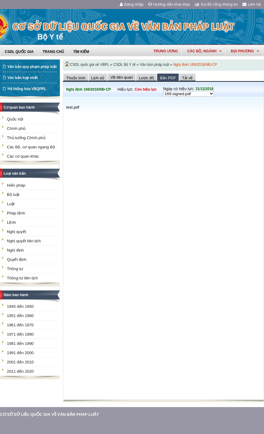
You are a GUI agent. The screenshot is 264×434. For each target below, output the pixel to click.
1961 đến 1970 (20, 325)
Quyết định (16, 259)
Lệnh (11, 222)
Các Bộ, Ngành (204, 51)
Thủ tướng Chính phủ (26, 137)
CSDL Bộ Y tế (124, 65)
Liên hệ (251, 4)
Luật (11, 204)
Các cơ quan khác (23, 156)
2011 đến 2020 (20, 371)
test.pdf (72, 107)
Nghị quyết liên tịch (24, 241)
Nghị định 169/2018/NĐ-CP (195, 65)
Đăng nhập (132, 4)
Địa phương (245, 51)
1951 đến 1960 (20, 315)
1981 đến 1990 (20, 343)
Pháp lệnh (16, 213)
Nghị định (15, 250)
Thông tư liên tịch (22, 278)
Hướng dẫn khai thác (169, 4)
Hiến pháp (16, 185)
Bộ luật (13, 194)
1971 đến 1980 (20, 334)
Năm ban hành (16, 295)
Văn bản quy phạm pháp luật (32, 67)
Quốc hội (15, 119)
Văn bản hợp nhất (22, 78)
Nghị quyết (16, 231)
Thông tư (15, 269)
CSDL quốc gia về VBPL (89, 65)
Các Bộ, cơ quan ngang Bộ (31, 147)
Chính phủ (16, 128)
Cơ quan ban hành (19, 107)
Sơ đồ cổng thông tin (216, 4)
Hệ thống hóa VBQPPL (26, 89)
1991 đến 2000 (20, 353)
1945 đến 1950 (20, 306)
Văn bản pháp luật (154, 65)
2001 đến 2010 (20, 362)
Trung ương (165, 51)
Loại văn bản (15, 173)
